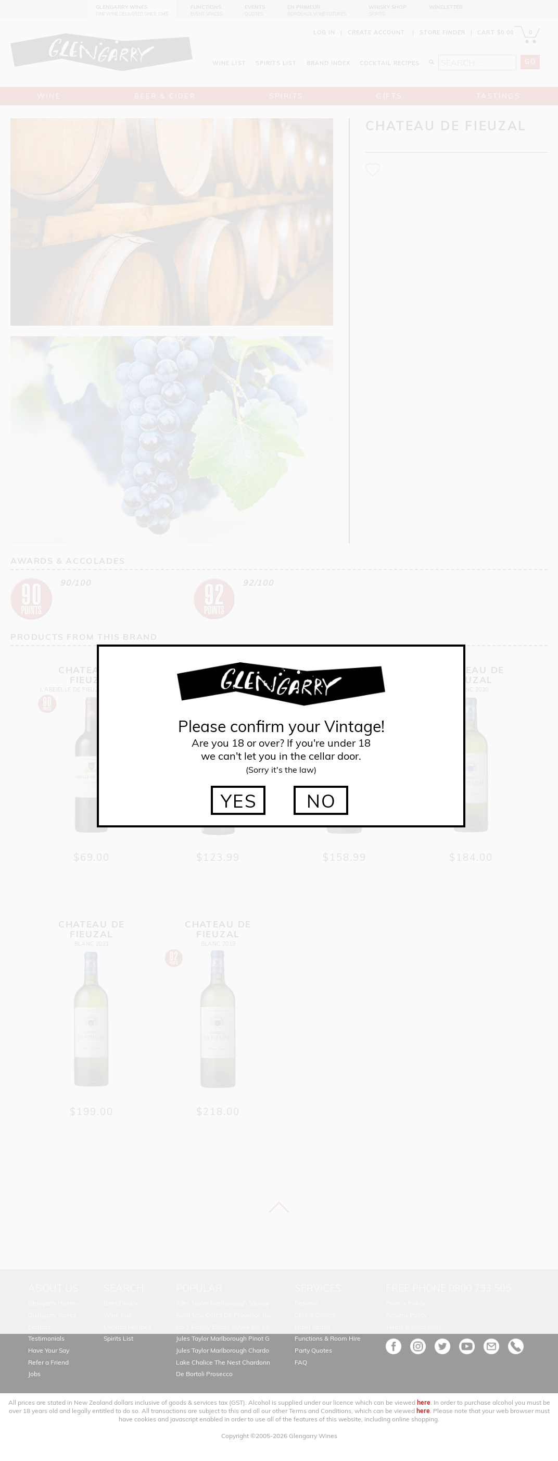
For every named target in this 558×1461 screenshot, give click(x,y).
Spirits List (118, 1338)
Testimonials (46, 1338)
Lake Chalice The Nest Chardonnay (226, 1362)
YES (239, 800)
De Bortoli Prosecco (204, 1374)
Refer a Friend (48, 1362)
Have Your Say (48, 1350)
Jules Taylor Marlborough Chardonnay (229, 1350)
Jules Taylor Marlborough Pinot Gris (226, 1338)
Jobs (34, 1374)
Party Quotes (313, 1350)
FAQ (301, 1362)
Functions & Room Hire (328, 1338)
